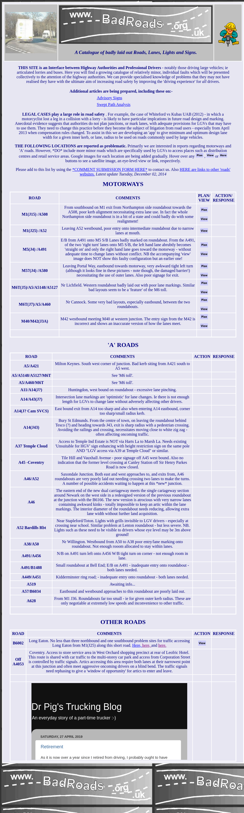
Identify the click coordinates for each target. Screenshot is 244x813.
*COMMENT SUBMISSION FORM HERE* (110, 169)
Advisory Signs (109, 98)
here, (146, 645)
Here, (137, 645)
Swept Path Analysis (114, 104)
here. (162, 645)
